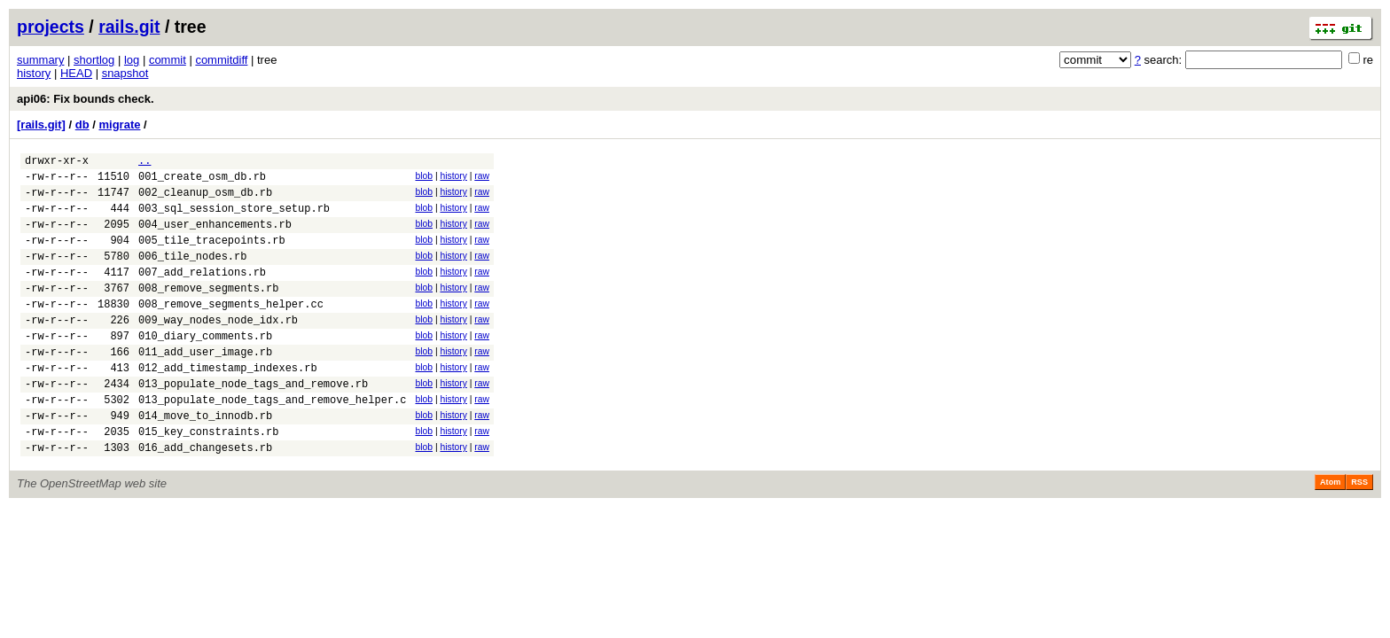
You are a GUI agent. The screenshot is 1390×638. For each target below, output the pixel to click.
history (34, 73)
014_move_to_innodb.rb (205, 460)
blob (424, 178)
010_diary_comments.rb (205, 367)
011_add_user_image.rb (205, 385)
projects (50, 26)
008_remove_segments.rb (208, 311)
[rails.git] (41, 124)
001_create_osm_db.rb (202, 181)
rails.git (129, 26)
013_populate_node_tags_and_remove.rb (253, 423)
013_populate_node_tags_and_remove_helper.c (272, 441)
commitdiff (221, 59)
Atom (1330, 532)
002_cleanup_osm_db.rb (205, 199)
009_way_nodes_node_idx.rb (218, 348)
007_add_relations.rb (202, 292)
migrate (119, 124)
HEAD (76, 73)
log (131, 59)
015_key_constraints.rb (208, 478)
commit (167, 59)
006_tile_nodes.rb (192, 274)
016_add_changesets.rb (205, 497)
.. (144, 162)
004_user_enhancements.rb (215, 237)
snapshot (125, 73)
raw (481, 178)
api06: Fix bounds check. (85, 98)
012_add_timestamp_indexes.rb (227, 404)
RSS (1359, 532)
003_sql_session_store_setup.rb (234, 218)
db (82, 124)
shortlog (94, 59)
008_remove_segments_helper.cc (231, 330)
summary (40, 59)
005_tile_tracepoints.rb (211, 255)
